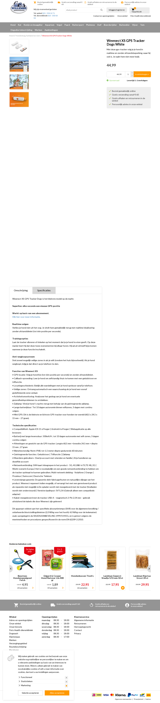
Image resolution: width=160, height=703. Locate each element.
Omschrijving (21, 290)
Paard (67, 25)
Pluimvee (90, 25)
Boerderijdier (110, 25)
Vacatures (14, 650)
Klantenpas (14, 636)
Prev (9, 568)
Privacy (77, 633)
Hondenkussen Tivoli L (82, 576)
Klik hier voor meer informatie (26, 317)
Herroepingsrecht (82, 627)
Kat (19, 25)
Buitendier (124, 25)
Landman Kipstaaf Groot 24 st (142, 577)
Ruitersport (78, 25)
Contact (78, 630)
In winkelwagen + (142, 74)
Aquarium (49, 25)
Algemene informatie (84, 620)
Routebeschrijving (17, 646)
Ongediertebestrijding (21, 30)
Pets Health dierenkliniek (140, 16)
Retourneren (80, 623)
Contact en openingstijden (103, 16)
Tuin (142, 25)
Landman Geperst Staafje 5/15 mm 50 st (112, 577)
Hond (13, 25)
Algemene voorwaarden (123, 699)
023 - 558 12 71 (48, 13)
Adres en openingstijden (20, 620)
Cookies (148, 699)
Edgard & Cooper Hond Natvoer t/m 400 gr (52, 578)
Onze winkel (122, 16)
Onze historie (15, 627)
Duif (99, 25)
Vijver (135, 25)
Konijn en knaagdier (33, 25)
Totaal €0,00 (136, 12)
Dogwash (13, 633)
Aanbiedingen (51, 30)
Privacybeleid (138, 699)
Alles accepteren (57, 693)
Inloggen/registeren (117, 10)
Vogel (59, 25)
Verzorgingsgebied (18, 643)
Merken (38, 30)
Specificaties (44, 290)
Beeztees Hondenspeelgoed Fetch (22, 578)
